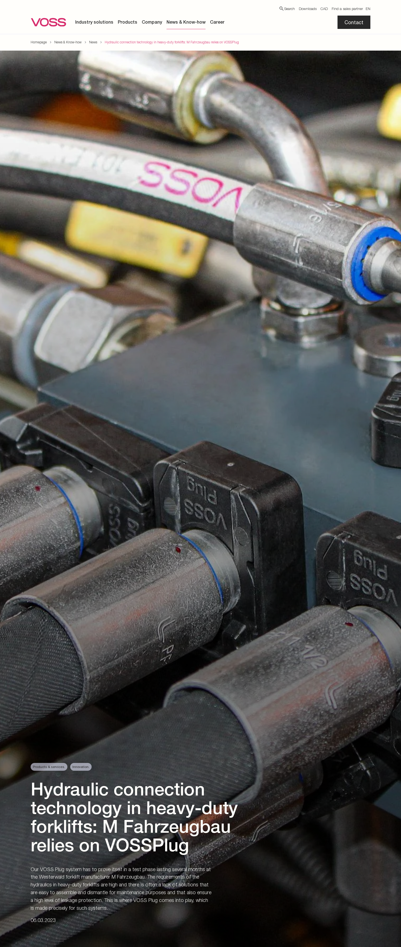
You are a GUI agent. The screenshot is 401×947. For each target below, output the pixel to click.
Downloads (308, 8)
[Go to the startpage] (48, 22)
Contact (353, 22)
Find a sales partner (347, 8)
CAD (324, 8)
